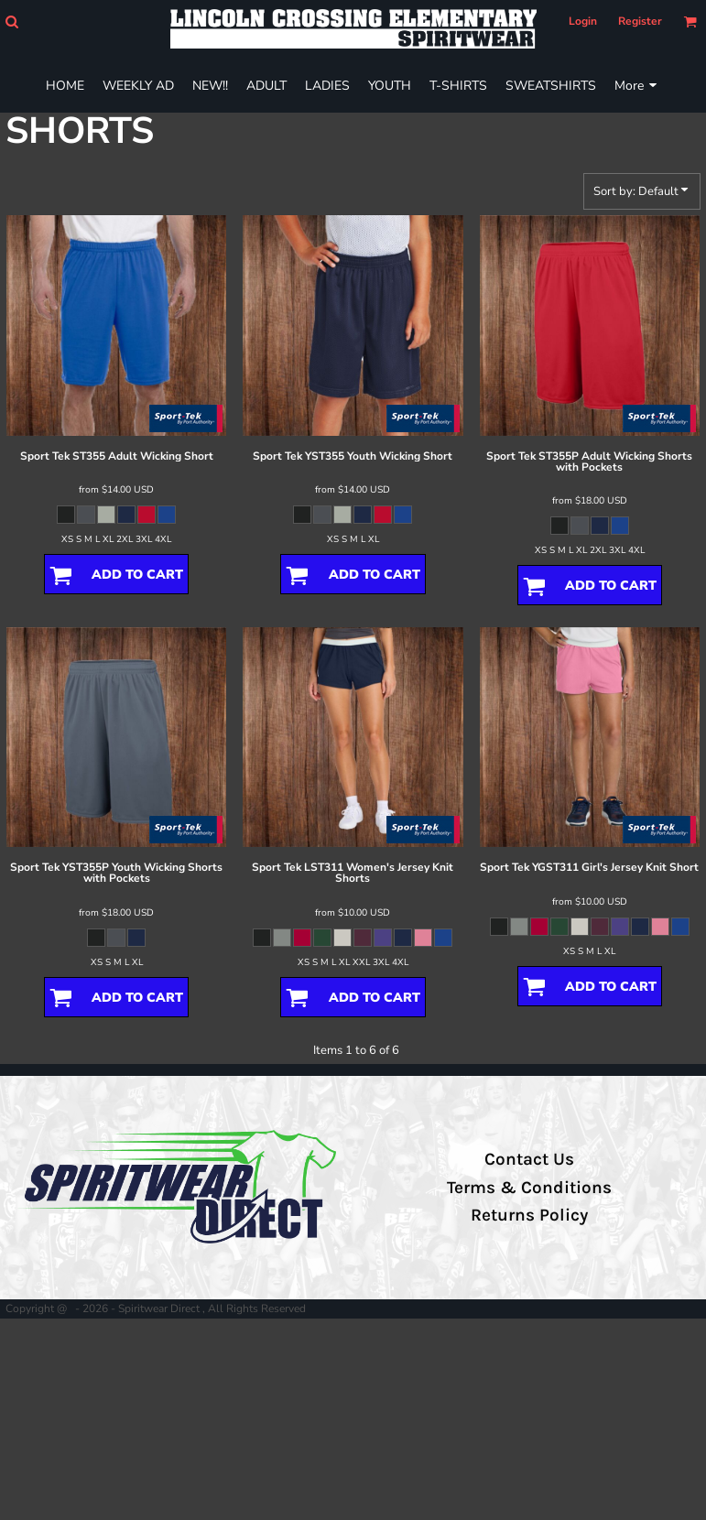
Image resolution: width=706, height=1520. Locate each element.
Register (640, 21)
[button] (11, 21)
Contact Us (529, 1159)
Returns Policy (529, 1215)
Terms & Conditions (529, 1188)
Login (583, 21)
